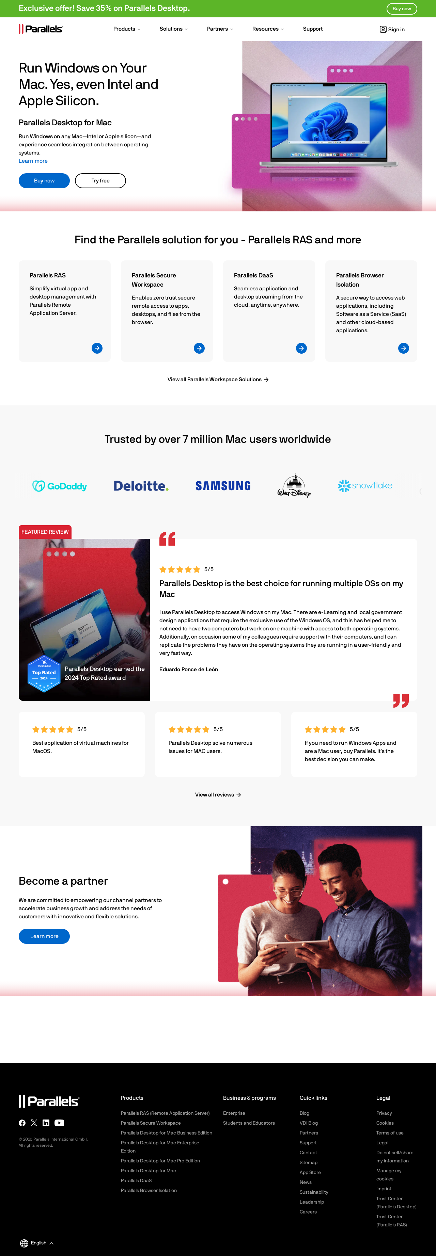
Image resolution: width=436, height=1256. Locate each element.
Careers (308, 1212)
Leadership (312, 1202)
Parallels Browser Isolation (149, 1190)
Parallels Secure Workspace (151, 1123)
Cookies (385, 1123)
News (306, 1182)
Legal (382, 1143)
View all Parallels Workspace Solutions (215, 379)
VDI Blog (309, 1123)
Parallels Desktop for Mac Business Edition (166, 1133)
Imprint (383, 1189)
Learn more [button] (44, 936)
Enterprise (234, 1113)
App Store (310, 1172)
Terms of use (390, 1133)
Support (308, 1143)
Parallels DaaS (136, 1180)
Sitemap (308, 1162)
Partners (309, 1133)
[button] (127, 29)
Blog (304, 1113)
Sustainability (314, 1192)
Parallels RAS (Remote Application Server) (165, 1113)
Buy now (44, 180)
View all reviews (214, 795)
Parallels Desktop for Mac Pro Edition (160, 1161)
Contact (308, 1152)
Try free (101, 180)
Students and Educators (249, 1123)
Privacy (384, 1113)
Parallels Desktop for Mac (148, 1171)
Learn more (33, 161)
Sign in (392, 29)
